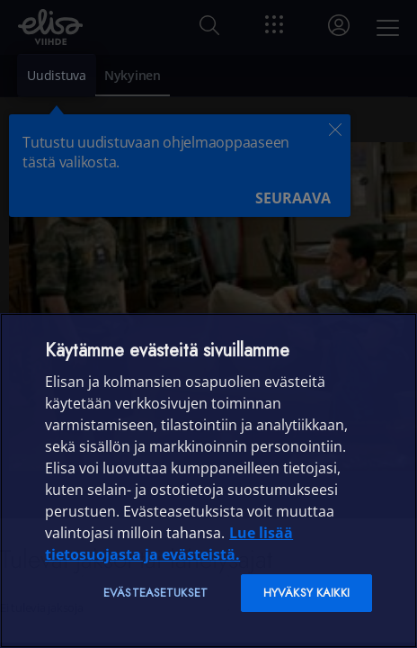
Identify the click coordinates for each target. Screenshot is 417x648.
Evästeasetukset (155, 592)
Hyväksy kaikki (306, 592)
